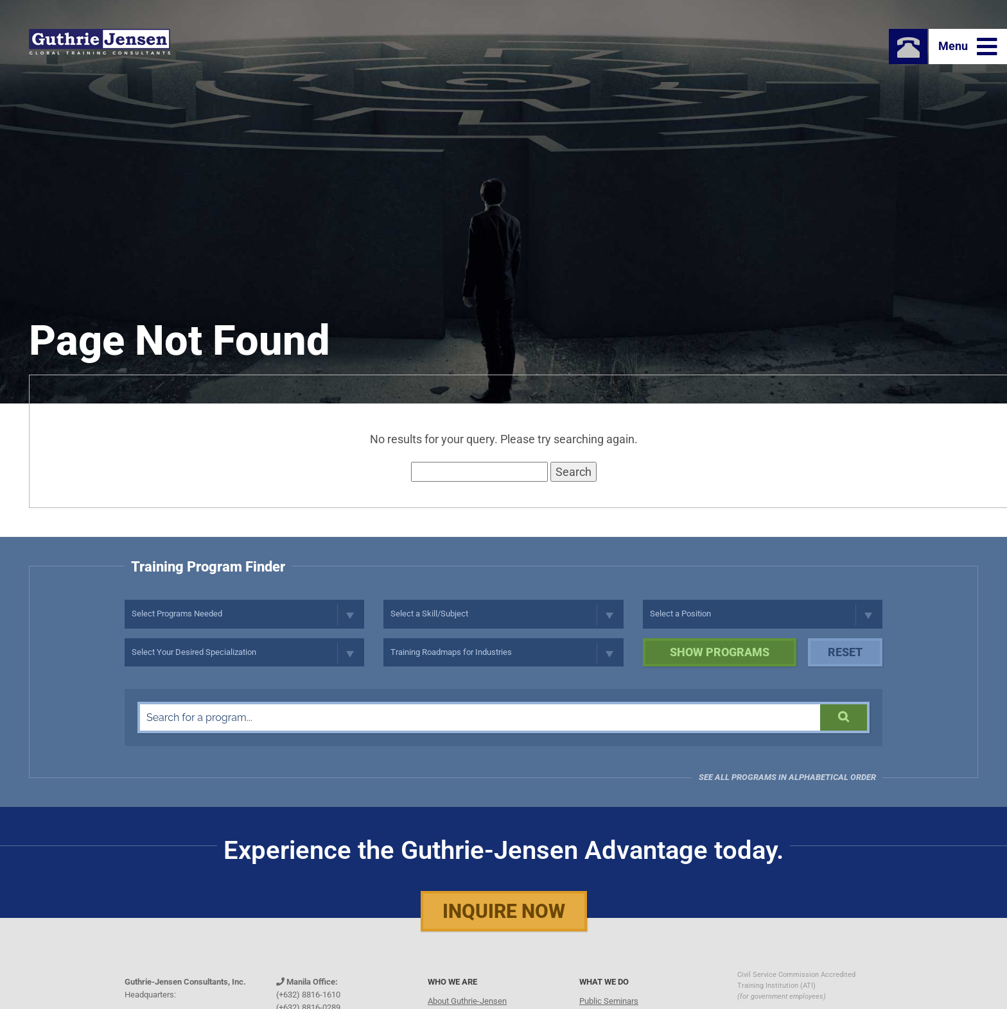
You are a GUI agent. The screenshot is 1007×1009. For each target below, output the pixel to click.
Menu (967, 46)
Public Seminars (608, 1001)
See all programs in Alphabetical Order (787, 777)
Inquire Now (503, 911)
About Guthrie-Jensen (467, 1001)
